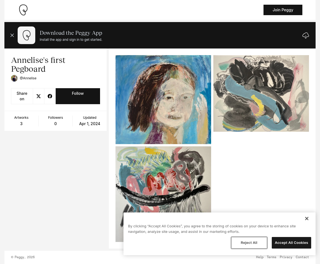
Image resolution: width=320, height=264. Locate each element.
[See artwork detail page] (163, 99)
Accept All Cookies (291, 242)
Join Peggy (283, 9)
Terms (271, 257)
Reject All (249, 242)
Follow (78, 93)
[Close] (307, 218)
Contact (302, 257)
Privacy (286, 257)
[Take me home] (23, 9)
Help (259, 257)
